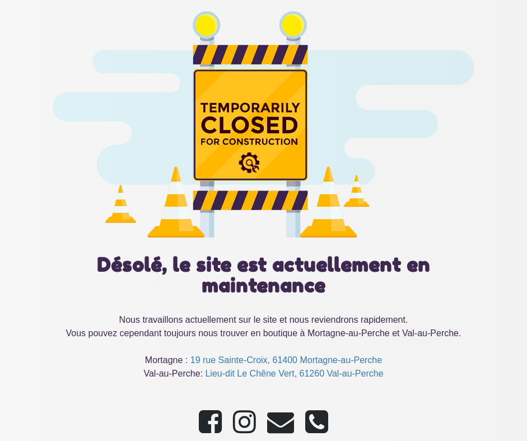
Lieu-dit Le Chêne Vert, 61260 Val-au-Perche (294, 373)
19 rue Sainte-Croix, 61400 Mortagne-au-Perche (286, 360)
